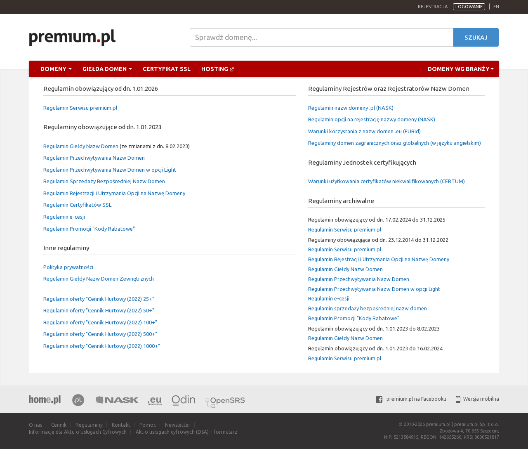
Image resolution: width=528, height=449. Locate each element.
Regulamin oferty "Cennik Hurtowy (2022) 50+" (98, 310)
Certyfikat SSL (167, 69)
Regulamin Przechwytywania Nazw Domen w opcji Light (109, 170)
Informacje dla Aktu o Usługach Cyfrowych (78, 432)
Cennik (58, 425)
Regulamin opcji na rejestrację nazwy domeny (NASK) (371, 119)
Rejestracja (433, 6)
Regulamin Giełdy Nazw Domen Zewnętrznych (98, 278)
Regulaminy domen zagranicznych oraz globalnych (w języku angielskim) (394, 143)
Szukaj (476, 37)
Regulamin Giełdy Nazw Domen (80, 146)
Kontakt (121, 425)
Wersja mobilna (477, 399)
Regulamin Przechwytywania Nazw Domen (94, 158)
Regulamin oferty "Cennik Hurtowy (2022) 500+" (100, 334)
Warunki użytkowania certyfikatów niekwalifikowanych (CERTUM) (386, 181)
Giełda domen (107, 69)
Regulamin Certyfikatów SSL (77, 205)
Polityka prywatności (68, 267)
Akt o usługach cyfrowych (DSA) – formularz (187, 432)
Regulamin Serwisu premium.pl (80, 108)
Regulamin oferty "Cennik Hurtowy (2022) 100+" (100, 322)
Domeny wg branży (461, 69)
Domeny (56, 69)
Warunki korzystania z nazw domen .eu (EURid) (364, 131)
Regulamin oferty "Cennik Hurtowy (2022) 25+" (98, 299)
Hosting (217, 69)
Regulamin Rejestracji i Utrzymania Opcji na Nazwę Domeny (114, 193)
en (496, 6)
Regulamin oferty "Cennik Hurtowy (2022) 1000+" (101, 346)
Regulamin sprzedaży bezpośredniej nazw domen (367, 308)
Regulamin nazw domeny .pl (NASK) (351, 108)
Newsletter (178, 425)
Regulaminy (89, 425)
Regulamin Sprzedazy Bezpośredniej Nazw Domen (104, 181)
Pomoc (147, 425)
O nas (35, 425)
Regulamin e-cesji (64, 217)
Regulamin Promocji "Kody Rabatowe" (89, 229)
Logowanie (469, 6)
